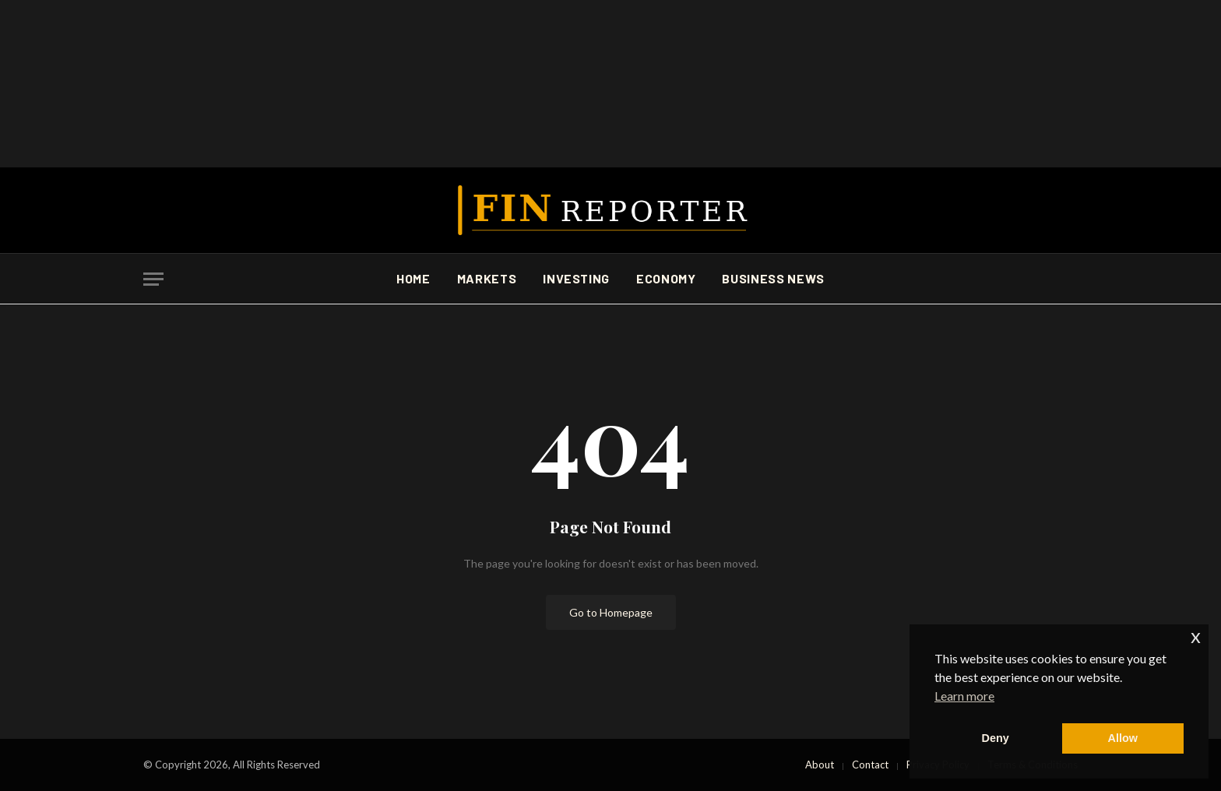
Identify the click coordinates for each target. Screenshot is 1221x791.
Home (413, 278)
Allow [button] (1123, 738)
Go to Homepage (611, 612)
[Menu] (153, 279)
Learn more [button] (964, 695)
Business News (773, 278)
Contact (870, 764)
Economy (665, 278)
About (819, 764)
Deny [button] (995, 738)
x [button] (1196, 635)
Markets (486, 278)
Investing (576, 278)
